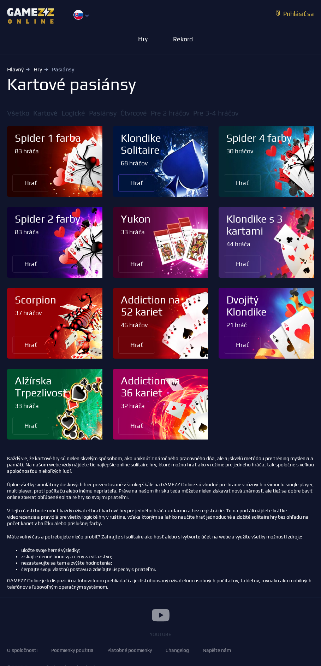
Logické (73, 113)
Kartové (45, 113)
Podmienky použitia (72, 650)
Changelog (177, 650)
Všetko (18, 113)
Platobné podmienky (129, 650)
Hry (38, 69)
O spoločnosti (22, 650)
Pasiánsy (103, 113)
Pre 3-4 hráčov (215, 113)
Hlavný (15, 69)
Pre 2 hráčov (170, 113)
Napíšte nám (217, 650)
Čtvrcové (133, 113)
